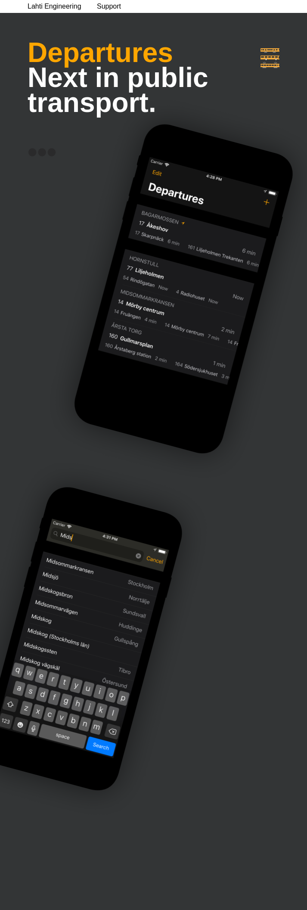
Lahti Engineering (54, 6)
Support (109, 6)
